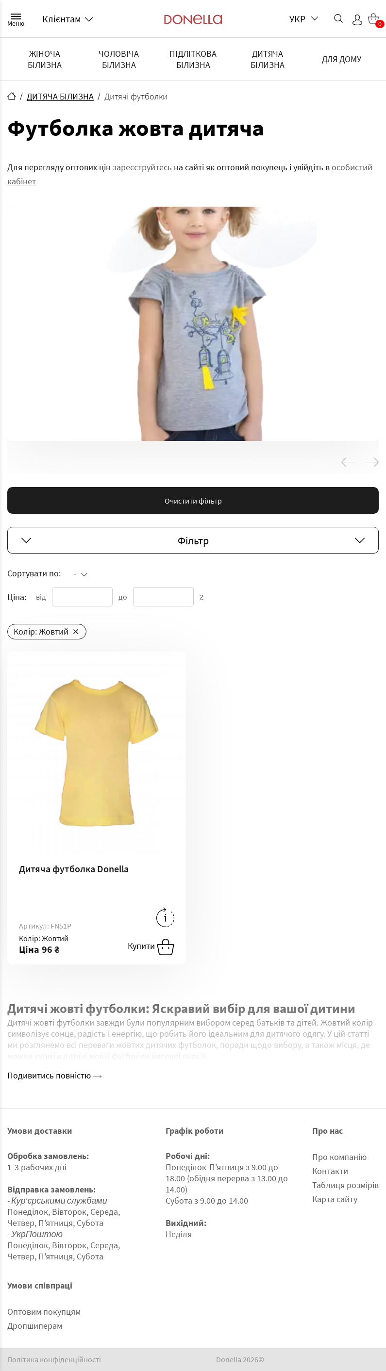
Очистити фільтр (193, 501)
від (41, 597)
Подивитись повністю (54, 1075)
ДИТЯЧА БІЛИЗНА (268, 59)
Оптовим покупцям (44, 1311)
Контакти (330, 1170)
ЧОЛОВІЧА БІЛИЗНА (119, 59)
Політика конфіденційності (54, 1359)
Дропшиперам (34, 1325)
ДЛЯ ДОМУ (341, 59)
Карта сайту (334, 1199)
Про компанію (339, 1156)
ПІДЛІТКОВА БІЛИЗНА (193, 59)
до (122, 597)
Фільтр (193, 540)
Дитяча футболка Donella (74, 868)
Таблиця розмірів (345, 1185)
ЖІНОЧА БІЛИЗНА (45, 59)
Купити (151, 947)
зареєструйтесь (142, 167)
